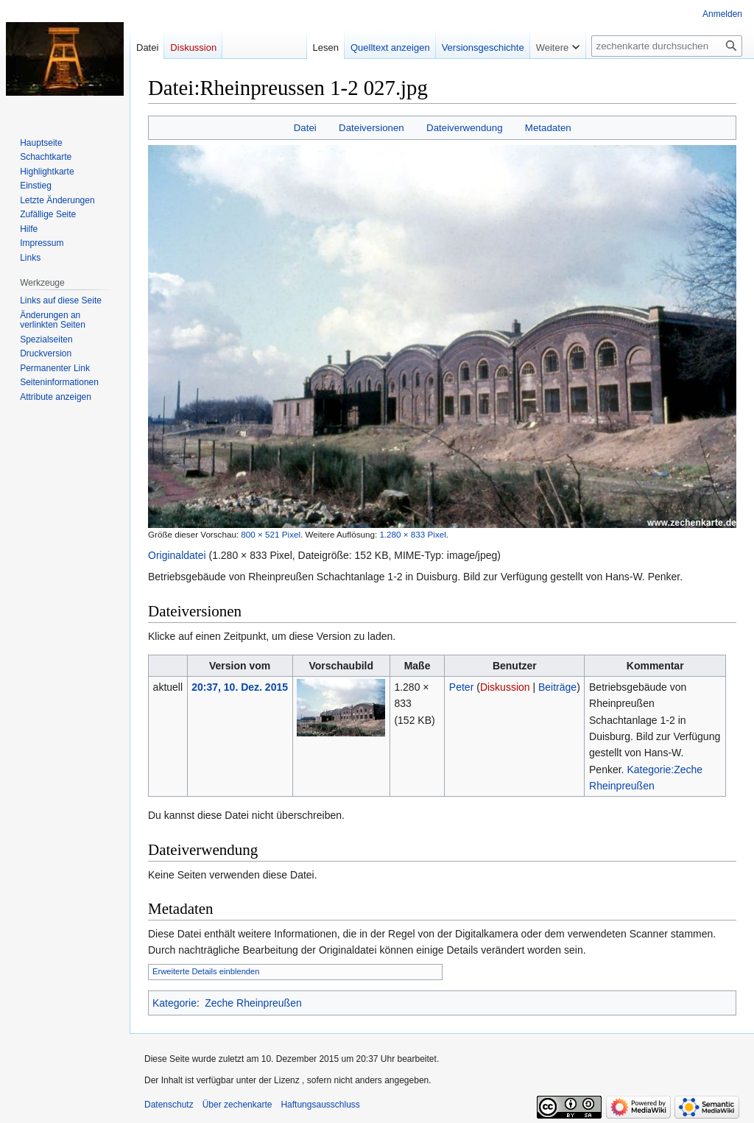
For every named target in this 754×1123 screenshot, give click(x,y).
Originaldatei (177, 555)
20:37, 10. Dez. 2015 (239, 687)
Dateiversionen (371, 127)
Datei (305, 127)
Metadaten (548, 127)
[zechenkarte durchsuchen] (666, 46)
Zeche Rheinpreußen (253, 1003)
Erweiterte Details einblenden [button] (206, 971)
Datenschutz (169, 1104)
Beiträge (557, 687)
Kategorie (174, 1003)
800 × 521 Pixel (270, 534)
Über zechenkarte (237, 1104)
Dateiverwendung (464, 127)
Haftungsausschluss (320, 1104)
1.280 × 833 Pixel (412, 534)
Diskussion (505, 687)
